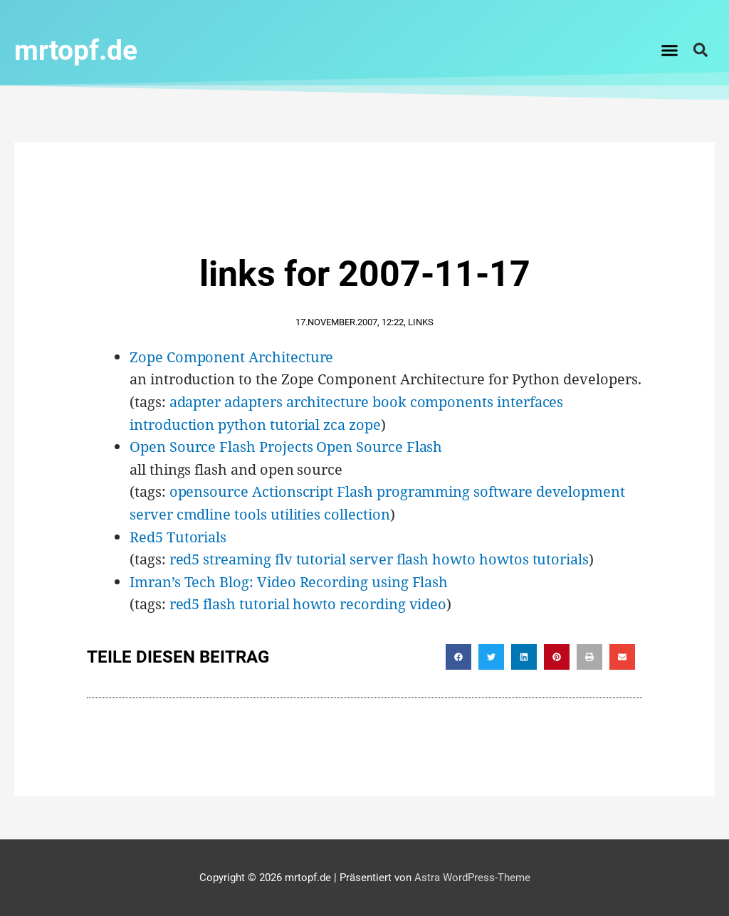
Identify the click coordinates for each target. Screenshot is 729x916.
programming (423, 490)
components (451, 401)
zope (365, 423)
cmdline (204, 513)
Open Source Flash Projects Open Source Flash (286, 446)
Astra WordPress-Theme (472, 876)
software (503, 490)
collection (356, 513)
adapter (195, 401)
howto (454, 558)
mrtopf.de (80, 49)
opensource (208, 490)
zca (334, 423)
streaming (237, 558)
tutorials (561, 558)
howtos (504, 558)
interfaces (530, 401)
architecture (327, 401)
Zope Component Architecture (231, 356)
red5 (184, 558)
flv (284, 558)
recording (372, 603)
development (580, 490)
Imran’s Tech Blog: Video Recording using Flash (289, 581)
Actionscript (292, 490)
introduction (172, 423)
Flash (355, 490)
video (428, 603)
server (151, 513)
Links (421, 321)
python (242, 423)
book (389, 401)
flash (413, 558)
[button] (669, 49)
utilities (295, 513)
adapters (253, 401)
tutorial (295, 423)
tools (250, 513)
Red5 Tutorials (178, 536)
